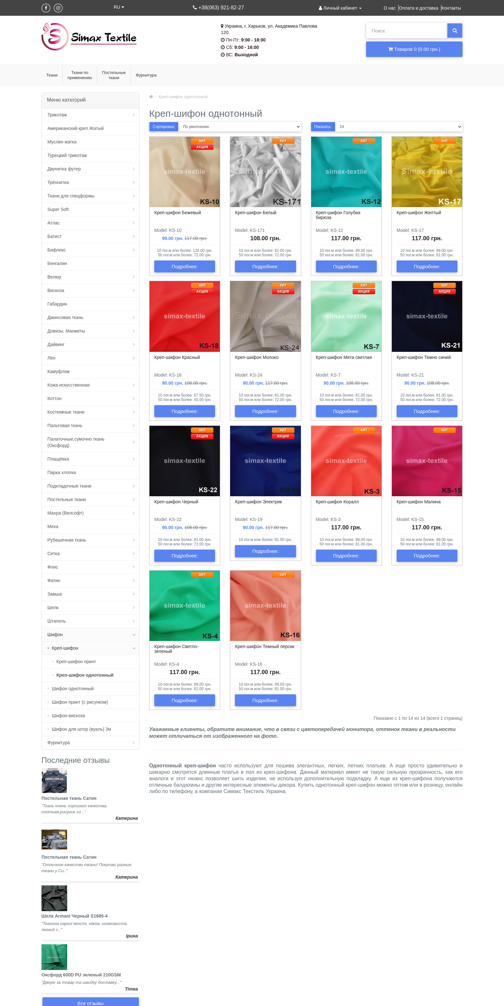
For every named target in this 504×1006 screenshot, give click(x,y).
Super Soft (58, 209)
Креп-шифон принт (76, 661)
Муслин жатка (62, 141)
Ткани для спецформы (71, 195)
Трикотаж (57, 114)
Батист (55, 236)
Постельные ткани (67, 499)
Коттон (55, 398)
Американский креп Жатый (76, 128)
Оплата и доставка (418, 8)
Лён (52, 358)
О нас (390, 8)
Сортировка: (164, 126)
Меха (53, 526)
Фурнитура (59, 742)
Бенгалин (57, 263)
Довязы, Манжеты (66, 331)
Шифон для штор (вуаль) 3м (81, 729)
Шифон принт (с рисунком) (80, 702)
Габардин (57, 303)
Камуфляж (59, 371)
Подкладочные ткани (70, 486)
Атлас (54, 222)
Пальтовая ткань (65, 425)
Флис (53, 567)
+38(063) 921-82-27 (218, 7)
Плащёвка (58, 459)
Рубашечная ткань (67, 540)
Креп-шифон (65, 648)
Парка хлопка (62, 472)
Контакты (451, 8)
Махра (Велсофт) (66, 513)
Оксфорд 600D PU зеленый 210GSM (81, 974)
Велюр (54, 276)
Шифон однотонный (73, 688)
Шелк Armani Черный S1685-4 (74, 916)
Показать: (323, 126)
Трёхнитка (58, 182)
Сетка (54, 553)
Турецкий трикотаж (67, 155)
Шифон (55, 634)
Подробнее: (185, 266)
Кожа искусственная (69, 385)
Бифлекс (57, 249)
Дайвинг (56, 344)
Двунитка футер (64, 168)
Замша (55, 594)
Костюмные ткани (66, 412)
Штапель (57, 621)
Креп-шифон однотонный (85, 675)
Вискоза (56, 290)
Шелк (53, 607)
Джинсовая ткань (66, 317)
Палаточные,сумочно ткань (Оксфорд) (76, 442)
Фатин (54, 580)
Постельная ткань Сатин (68, 798)
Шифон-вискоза (68, 715)
